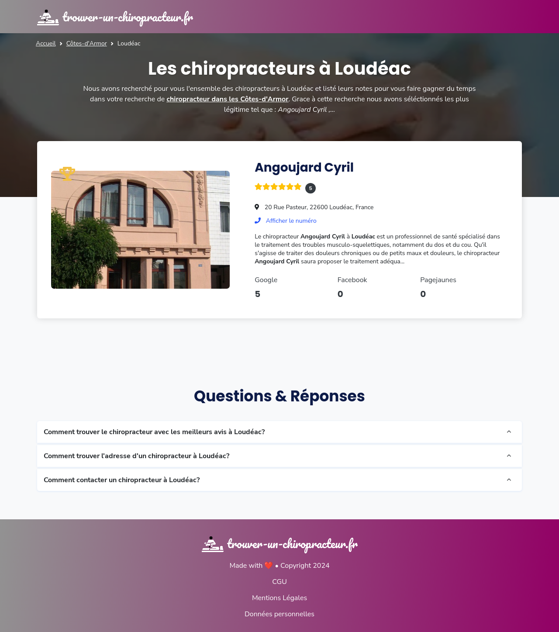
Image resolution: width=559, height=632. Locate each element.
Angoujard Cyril (304, 167)
